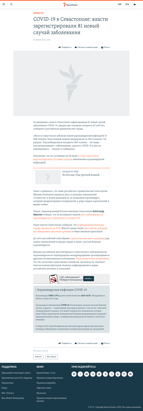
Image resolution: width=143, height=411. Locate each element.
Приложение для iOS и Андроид (17, 378)
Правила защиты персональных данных (52, 399)
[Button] (64, 47)
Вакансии (41, 393)
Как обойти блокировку (13, 398)
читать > (88, 279)
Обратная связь (44, 388)
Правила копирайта (46, 383)
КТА (127, 4)
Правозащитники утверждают (92, 258)
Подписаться (7, 383)
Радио (4, 388)
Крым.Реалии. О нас (46, 373)
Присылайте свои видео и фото (16, 373)
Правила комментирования (50, 378)
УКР (119, 4)
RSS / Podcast (8, 393)
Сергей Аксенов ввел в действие (87, 238)
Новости (38, 13)
